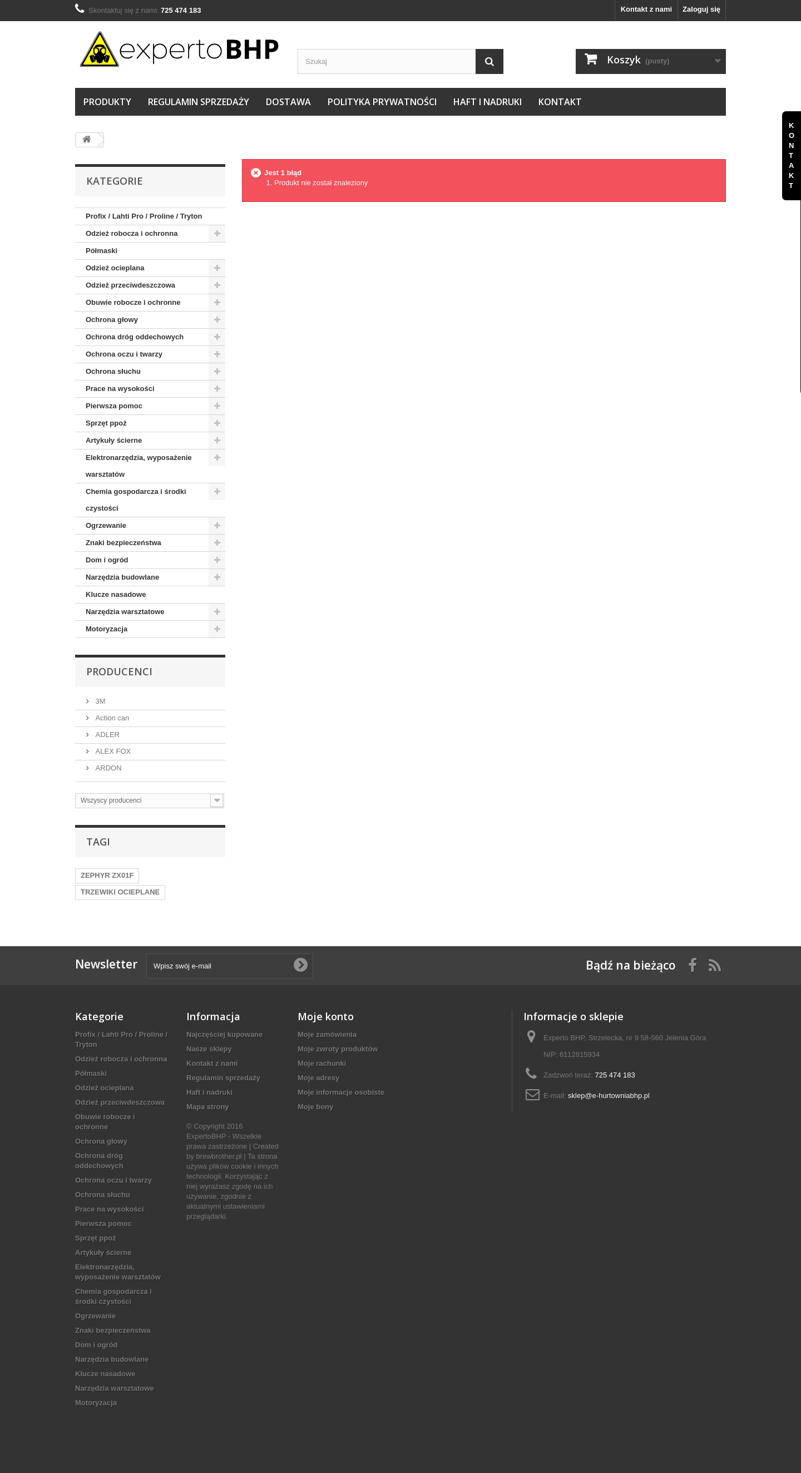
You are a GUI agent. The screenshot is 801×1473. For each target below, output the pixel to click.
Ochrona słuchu (113, 371)
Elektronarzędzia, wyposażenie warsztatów (139, 465)
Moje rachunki (322, 1063)
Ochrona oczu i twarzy (124, 354)
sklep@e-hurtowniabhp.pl (609, 1095)
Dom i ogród (107, 560)
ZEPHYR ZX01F (107, 875)
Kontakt (560, 102)
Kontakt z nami (646, 9)
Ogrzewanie (106, 525)
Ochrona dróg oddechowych (135, 337)
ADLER (106, 734)
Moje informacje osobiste (341, 1092)
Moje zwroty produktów (338, 1049)
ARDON (107, 768)
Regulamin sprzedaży (198, 102)
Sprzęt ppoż (106, 423)
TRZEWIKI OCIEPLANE (120, 892)
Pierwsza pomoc (114, 406)
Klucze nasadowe (116, 594)
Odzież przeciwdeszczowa (130, 285)
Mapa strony (207, 1107)
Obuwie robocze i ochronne (133, 302)
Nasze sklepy (209, 1049)
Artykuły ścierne (114, 440)
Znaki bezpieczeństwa (123, 542)
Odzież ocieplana (115, 268)
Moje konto (326, 1016)
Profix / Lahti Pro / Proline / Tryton (144, 216)
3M (99, 701)
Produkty (107, 102)
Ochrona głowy (112, 319)
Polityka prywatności (382, 102)
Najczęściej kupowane (224, 1034)
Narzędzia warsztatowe (125, 611)
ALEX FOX (112, 751)
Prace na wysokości (120, 388)
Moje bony (315, 1107)
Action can (111, 718)
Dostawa (288, 102)
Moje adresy (318, 1078)
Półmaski (101, 250)
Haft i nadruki (487, 102)
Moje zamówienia (327, 1034)
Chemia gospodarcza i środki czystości (136, 499)
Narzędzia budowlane (122, 577)
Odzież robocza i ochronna (131, 233)
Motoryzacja (106, 629)
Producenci (119, 671)
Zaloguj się (701, 9)
